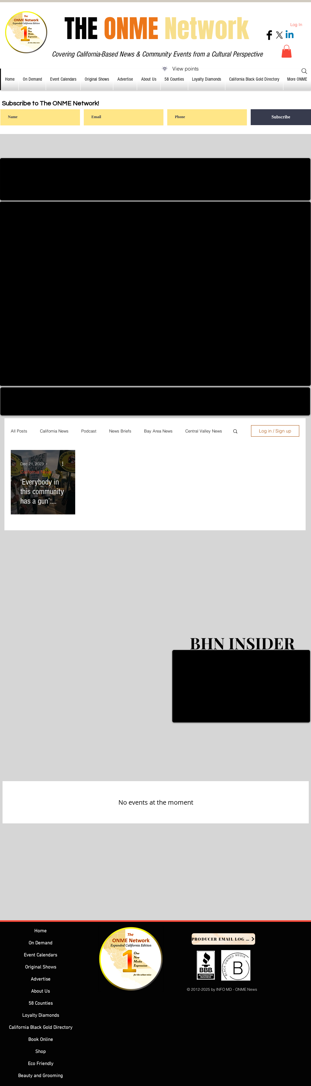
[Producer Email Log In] (223, 939)
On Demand (40, 943)
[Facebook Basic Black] (269, 35)
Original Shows (40, 967)
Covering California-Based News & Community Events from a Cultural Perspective (157, 54)
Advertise (40, 979)
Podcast (88, 430)
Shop (40, 1052)
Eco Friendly (40, 1064)
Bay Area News (158, 430)
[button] (286, 51)
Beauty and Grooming (40, 1076)
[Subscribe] (281, 117)
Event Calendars (40, 955)
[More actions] (65, 464)
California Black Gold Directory (40, 1027)
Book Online (40, 1039)
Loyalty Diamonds (40, 1015)
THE (156, 28)
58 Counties (41, 1003)
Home (40, 931)
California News (54, 430)
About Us (40, 991)
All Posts (19, 430)
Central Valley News (203, 430)
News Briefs (120, 430)
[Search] (304, 71)
